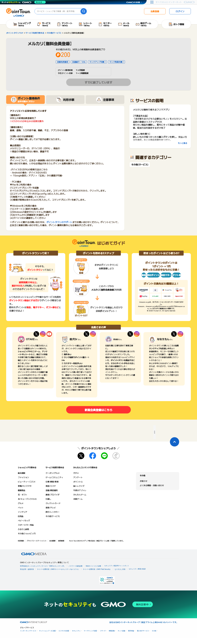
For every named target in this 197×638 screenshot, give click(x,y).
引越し (48, 499)
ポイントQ (77, 481)
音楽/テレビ (51, 507)
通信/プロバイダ (52, 494)
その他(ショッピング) (27, 533)
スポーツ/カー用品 (26, 524)
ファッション (23, 477)
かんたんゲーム (79, 494)
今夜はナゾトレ (79, 490)
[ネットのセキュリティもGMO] (23, 2)
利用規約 (21, 541)
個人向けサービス (143, 631)
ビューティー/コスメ (26, 481)
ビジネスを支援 (64, 631)
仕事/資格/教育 (52, 481)
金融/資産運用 (52, 490)
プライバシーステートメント (37, 541)
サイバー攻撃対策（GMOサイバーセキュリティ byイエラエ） (58, 569)
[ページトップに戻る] (174, 441)
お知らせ (143, 481)
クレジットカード (53, 503)
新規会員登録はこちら (98, 410)
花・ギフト (22, 494)
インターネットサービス (28, 631)
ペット (20, 507)
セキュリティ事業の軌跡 (137, 569)
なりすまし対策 (120, 569)
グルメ (20, 503)
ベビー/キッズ (24, 520)
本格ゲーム (77, 499)
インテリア (22, 512)
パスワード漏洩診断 (75, 566)
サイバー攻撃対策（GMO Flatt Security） (97, 569)
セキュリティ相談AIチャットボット (116, 566)
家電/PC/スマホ (24, 486)
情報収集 (112, 631)
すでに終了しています (98, 82)
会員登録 (155, 11)
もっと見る (182, 143)
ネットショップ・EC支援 (47, 631)
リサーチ (103, 631)
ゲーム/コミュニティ (54, 477)
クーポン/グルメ (53, 473)
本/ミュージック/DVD (27, 499)
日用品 (20, 516)
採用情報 (61, 541)
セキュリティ (76, 631)
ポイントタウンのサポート (59, 222)
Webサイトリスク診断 (93, 566)
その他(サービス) (139, 164)
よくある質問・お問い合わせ (152, 485)
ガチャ (76, 473)
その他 (154, 631)
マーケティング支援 (90, 631)
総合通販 (21, 473)
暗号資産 (131, 631)
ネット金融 (121, 631)
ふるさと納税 (23, 529)
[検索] (83, 11)
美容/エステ (51, 486)
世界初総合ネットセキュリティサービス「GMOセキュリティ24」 (42, 566)
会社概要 (52, 541)
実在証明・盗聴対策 (27, 569)
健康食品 (21, 490)
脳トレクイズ (78, 486)
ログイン (180, 11)
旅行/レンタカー (52, 512)
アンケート (77, 477)
